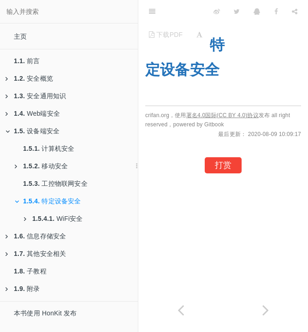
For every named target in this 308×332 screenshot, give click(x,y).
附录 (23, 288)
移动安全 (41, 166)
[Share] (294, 11)
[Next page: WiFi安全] (265, 310)
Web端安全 (33, 113)
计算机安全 (48, 148)
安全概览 (29, 78)
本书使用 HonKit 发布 (45, 313)
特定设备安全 (48, 201)
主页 (20, 36)
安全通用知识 (36, 96)
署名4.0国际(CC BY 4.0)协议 (222, 115)
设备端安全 (32, 131)
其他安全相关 (36, 253)
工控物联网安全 (55, 183)
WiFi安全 (53, 218)
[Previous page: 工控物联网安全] (180, 310)
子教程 (30, 271)
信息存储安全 (36, 236)
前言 (27, 61)
